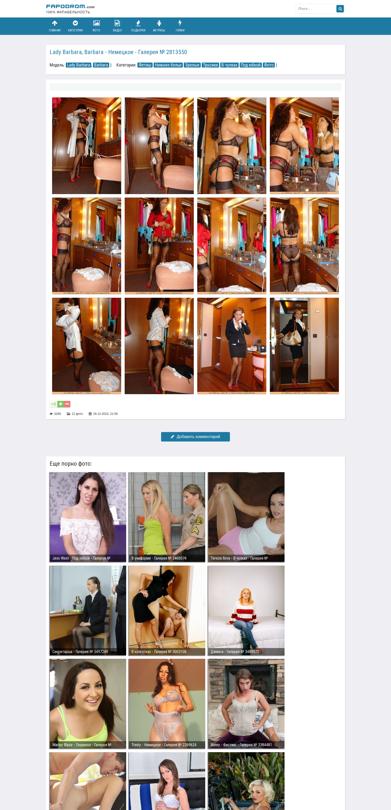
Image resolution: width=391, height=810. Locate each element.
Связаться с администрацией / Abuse (76, 783)
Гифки (180, 26)
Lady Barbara (78, 65)
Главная (54, 26)
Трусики (210, 65)
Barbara (101, 65)
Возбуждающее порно (131, 787)
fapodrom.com (71, 8)
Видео (117, 26)
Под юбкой (251, 65)
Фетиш (145, 65)
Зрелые (192, 65)
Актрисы (159, 26)
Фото (96, 26)
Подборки (138, 26)
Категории (75, 26)
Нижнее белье (168, 65)
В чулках (229, 65)
